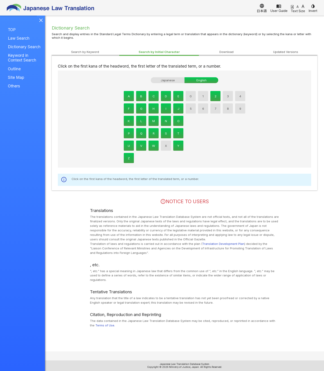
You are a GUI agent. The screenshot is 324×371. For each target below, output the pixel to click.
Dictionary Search (24, 46)
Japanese (168, 80)
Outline (14, 68)
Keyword (85, 52)
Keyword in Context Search (22, 57)
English (201, 80)
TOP (12, 29)
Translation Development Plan (223, 244)
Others (14, 86)
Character (159, 52)
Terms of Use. (105, 325)
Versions (285, 52)
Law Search (18, 38)
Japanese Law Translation (50, 8)
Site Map (16, 77)
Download (226, 52)
